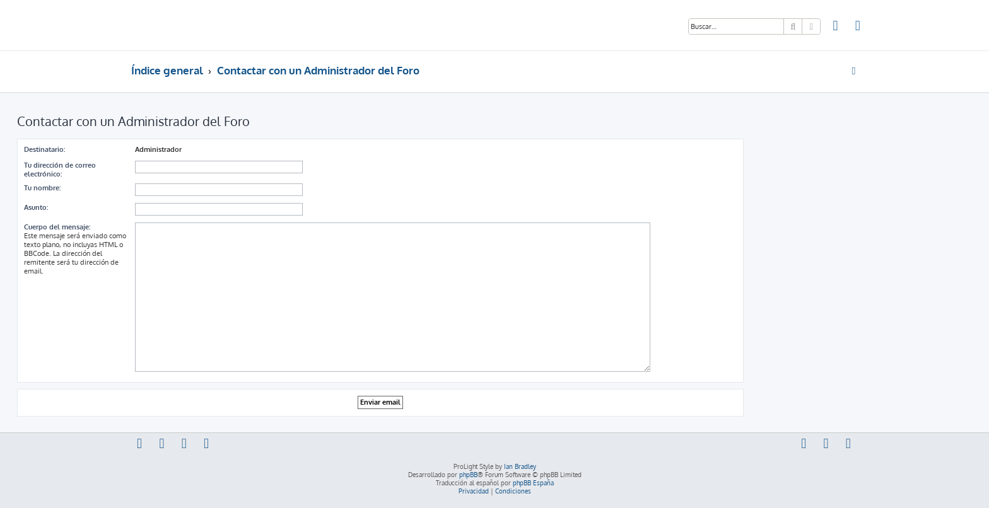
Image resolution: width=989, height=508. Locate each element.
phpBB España (533, 483)
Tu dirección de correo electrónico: (60, 169)
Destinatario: (44, 149)
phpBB (468, 474)
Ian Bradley (520, 466)
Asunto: (36, 207)
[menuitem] (836, 27)
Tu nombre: (42, 187)
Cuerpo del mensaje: (57, 226)
